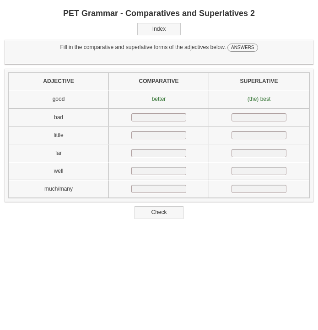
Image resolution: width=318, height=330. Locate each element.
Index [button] (159, 29)
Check (159, 212)
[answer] (158, 117)
